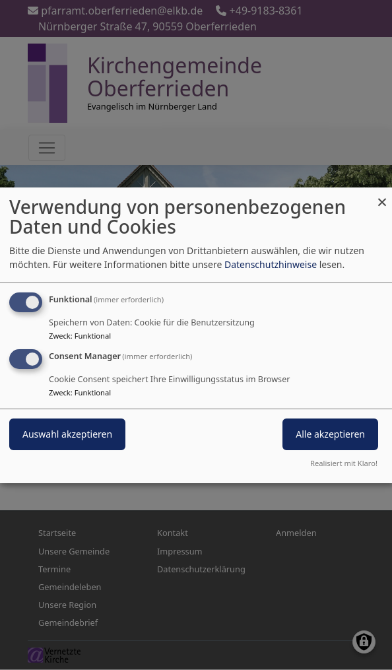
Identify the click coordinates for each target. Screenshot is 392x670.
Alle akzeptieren (330, 434)
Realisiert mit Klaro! (343, 463)
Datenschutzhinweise (270, 264)
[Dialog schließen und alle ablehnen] (382, 195)
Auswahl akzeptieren (67, 434)
